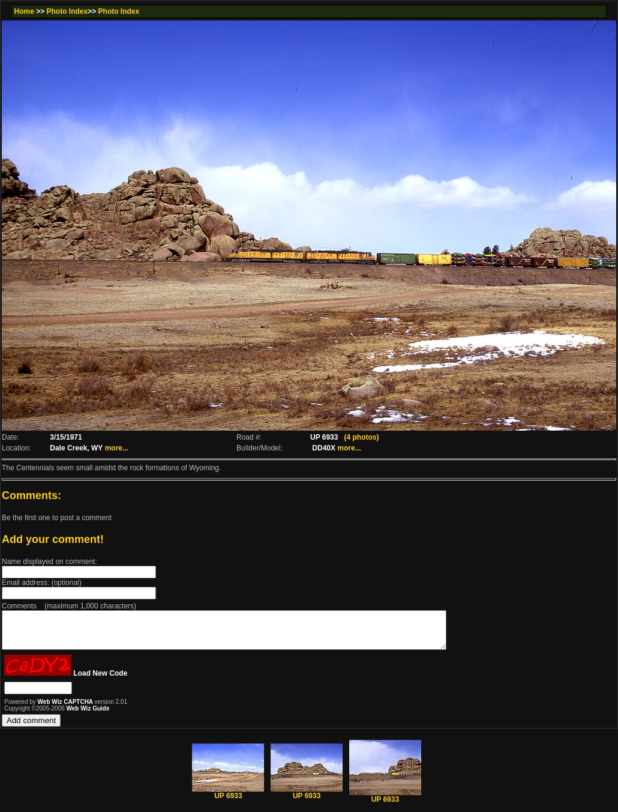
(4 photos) (361, 437)
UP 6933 (228, 799)
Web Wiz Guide (88, 715)
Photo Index (67, 11)
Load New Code (100, 680)
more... (116, 448)
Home (24, 11)
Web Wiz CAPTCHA (66, 709)
